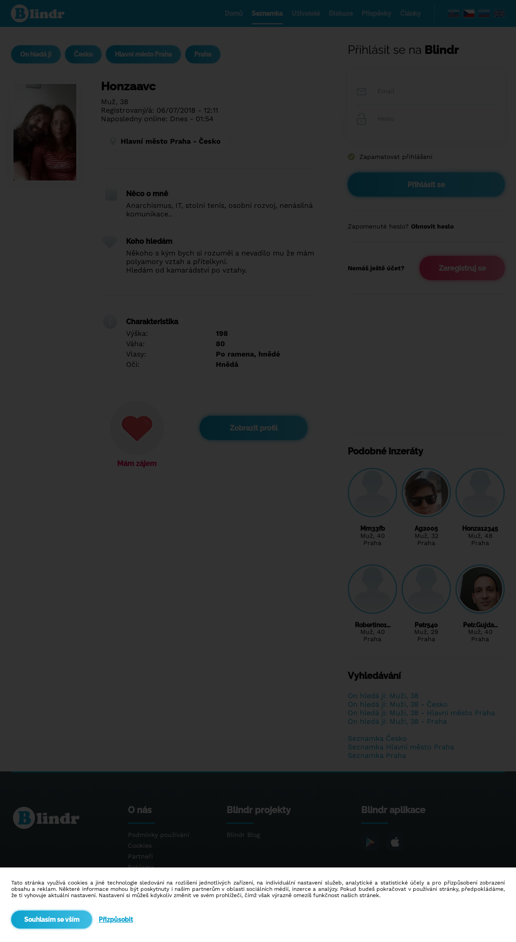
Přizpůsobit (116, 919)
